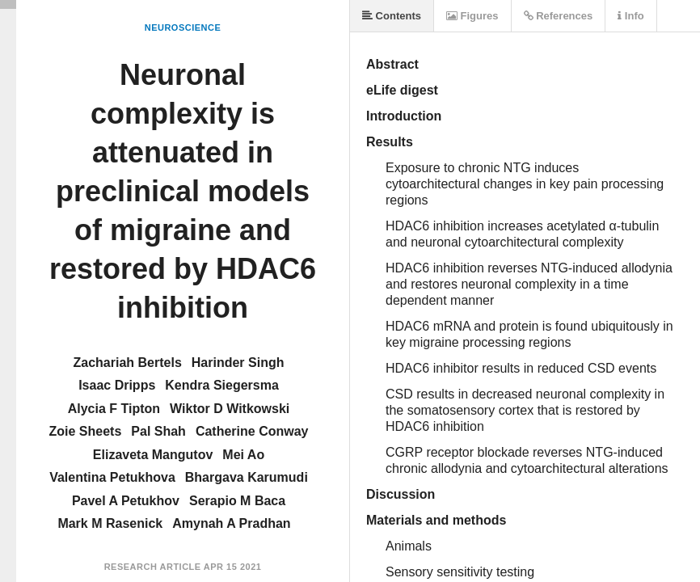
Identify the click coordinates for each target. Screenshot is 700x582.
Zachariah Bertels (128, 362)
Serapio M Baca (237, 501)
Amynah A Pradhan (231, 523)
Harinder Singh (238, 362)
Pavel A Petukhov (125, 501)
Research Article (152, 566)
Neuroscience (183, 27)
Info (630, 16)
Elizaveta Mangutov (153, 455)
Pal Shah (158, 431)
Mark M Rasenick (109, 523)
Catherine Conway (252, 431)
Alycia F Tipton (114, 408)
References (558, 16)
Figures (472, 16)
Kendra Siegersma (222, 385)
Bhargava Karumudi (246, 477)
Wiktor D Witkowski (229, 408)
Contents (391, 16)
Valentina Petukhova (112, 477)
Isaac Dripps (116, 385)
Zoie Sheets (85, 431)
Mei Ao (243, 455)
